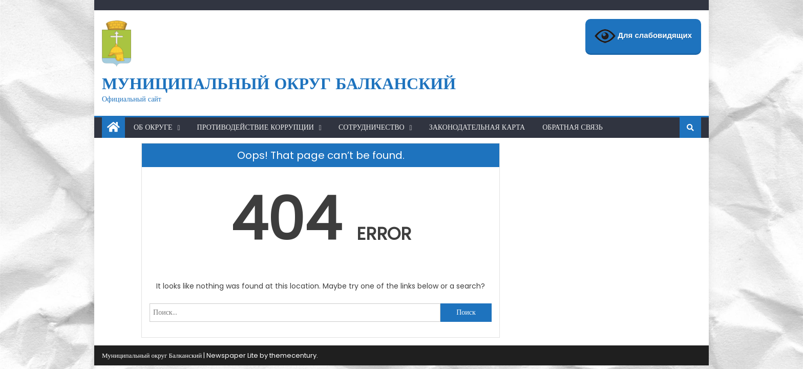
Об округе (153, 127)
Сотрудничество (372, 127)
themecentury (292, 355)
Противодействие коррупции (255, 127)
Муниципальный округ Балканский (279, 83)
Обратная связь (572, 127)
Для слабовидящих (643, 36)
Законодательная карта (477, 127)
